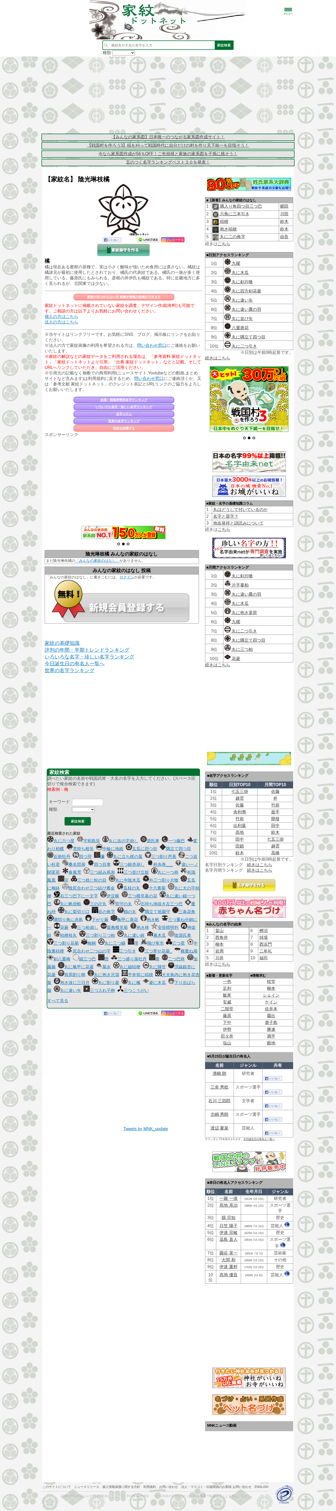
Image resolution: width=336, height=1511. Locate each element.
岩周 (219, 951)
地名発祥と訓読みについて (238, 523)
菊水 (103, 967)
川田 (284, 214)
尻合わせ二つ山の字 (88, 951)
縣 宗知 (228, 1217)
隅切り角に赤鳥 (65, 919)
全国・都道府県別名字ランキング (124, 400)
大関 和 (228, 1260)
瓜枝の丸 (128, 888)
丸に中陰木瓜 (124, 880)
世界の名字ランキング (124, 421)
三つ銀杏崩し (129, 864)
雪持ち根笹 (80, 848)
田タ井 (227, 1036)
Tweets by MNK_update (145, 1129)
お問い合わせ (168, 1487)
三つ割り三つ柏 (97, 935)
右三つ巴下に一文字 (76, 896)
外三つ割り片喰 (160, 880)
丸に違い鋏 (131, 935)
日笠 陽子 (228, 1226)
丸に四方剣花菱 (242, 291)
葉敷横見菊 (114, 927)
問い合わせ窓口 (151, 345)
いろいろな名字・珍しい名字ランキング (124, 407)
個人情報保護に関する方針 (121, 1487)
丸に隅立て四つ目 (244, 337)
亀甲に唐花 (124, 919)
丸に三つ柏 (238, 649)
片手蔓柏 (236, 585)
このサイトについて (57, 1487)
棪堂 (271, 981)
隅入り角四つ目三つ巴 (240, 206)
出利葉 (239, 825)
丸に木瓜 (236, 272)
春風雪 (71, 872)
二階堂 (227, 1009)
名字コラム (124, 414)
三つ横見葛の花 (139, 896)
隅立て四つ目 (175, 848)
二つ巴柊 (173, 959)
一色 (227, 981)
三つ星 (175, 943)
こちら (224, 244)
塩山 (227, 1043)
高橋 (275, 853)
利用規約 (149, 1487)
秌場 (263, 937)
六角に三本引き (234, 214)
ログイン (126, 577)
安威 (227, 1002)
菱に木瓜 (154, 982)
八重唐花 (236, 328)
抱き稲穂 (228, 229)
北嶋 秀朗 (219, 1114)
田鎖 (239, 846)
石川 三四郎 (219, 1101)
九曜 (232, 263)
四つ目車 (99, 864)
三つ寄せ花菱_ (155, 951)
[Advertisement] (168, 94)
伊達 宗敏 (228, 1232)
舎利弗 (239, 812)
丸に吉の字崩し (120, 841)
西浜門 (265, 944)
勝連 (271, 1029)
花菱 (232, 658)
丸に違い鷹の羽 (242, 309)
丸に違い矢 (67, 990)
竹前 (275, 805)
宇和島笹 (88, 841)
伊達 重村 (228, 1266)
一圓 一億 (228, 1198)
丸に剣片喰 (238, 282)
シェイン (271, 995)
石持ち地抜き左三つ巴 (158, 904)
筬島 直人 (228, 1239)
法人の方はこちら (61, 322)
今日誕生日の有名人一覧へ (74, 663)
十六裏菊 (154, 888)
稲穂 (223, 221)
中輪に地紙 (109, 848)
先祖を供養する (124, 428)
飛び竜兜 (152, 943)
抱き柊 (139, 927)
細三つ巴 (84, 959)
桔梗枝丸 (65, 935)
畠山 (219, 930)
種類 (53, 809)
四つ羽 (82, 856)
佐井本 (271, 1009)
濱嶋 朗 (219, 1073)
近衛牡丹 (58, 856)
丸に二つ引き (240, 346)
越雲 (239, 798)
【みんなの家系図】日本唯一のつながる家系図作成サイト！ (168, 137)
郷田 (284, 206)
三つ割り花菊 (63, 943)
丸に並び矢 (238, 318)
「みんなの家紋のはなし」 (97, 560)
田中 (275, 825)
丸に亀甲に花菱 (76, 967)
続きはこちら (217, 358)
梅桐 (88, 943)
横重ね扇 (185, 951)
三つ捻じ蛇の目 (89, 880)
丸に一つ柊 (164, 872)
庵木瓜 (156, 935)
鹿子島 (271, 1022)
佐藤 (275, 791)
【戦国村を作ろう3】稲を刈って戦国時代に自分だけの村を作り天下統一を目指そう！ (168, 145)
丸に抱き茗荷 (240, 612)
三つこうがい (133, 990)
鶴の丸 (126, 911)
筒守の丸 (120, 904)
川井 (219, 958)
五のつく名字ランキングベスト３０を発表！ (168, 162)
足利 (227, 988)
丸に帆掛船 (67, 904)
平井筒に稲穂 (137, 975)
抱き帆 (149, 919)
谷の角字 (103, 911)
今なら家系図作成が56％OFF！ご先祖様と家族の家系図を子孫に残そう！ (168, 153)
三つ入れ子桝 (99, 990)
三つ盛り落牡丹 (129, 959)
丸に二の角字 (232, 236)
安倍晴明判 (164, 927)
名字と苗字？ (225, 516)
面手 (275, 812)
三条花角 (183, 911)
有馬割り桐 (71, 975)
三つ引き (124, 951)
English (262, 1487)
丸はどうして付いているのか (240, 509)
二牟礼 (265, 951)
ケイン (271, 1002)
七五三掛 (239, 791)
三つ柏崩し (84, 927)
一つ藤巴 (173, 841)
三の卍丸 (95, 904)
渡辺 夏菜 (219, 1128)
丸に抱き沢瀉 (103, 975)
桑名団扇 (73, 864)
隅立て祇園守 (154, 911)
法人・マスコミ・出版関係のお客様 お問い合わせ (216, 1487)
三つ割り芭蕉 (160, 856)
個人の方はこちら (61, 316)
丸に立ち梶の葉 (125, 856)
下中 (227, 1022)
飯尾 (227, 995)
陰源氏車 (179, 935)
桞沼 (263, 930)
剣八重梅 (58, 959)
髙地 (239, 832)
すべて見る (57, 1000)
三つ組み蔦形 (99, 872)
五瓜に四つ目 (141, 848)
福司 (263, 958)
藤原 (227, 1015)
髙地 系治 (228, 1205)
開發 (275, 819)
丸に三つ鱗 (111, 943)
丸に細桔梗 (126, 967)
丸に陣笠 (154, 967)
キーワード (59, 801)
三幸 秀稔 (219, 1087)
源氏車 (149, 841)
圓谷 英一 (228, 1253)
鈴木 (284, 221)
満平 (271, 1036)
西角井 (221, 937)
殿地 (271, 1043)
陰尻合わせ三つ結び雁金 (88, 888)
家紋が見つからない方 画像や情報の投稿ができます (123, 297)
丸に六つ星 (61, 841)
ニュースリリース (86, 1487)
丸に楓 (131, 982)
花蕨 (61, 927)
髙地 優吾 (228, 1275)
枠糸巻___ (160, 864)
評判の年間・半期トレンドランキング (87, 650)
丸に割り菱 (105, 982)
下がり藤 (96, 919)
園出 (271, 1015)
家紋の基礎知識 (62, 643)
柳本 (219, 944)
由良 (284, 236)
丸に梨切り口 (74, 911)
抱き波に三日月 (72, 982)
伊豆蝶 (109, 896)
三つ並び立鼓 (133, 872)
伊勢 (227, 1029)
